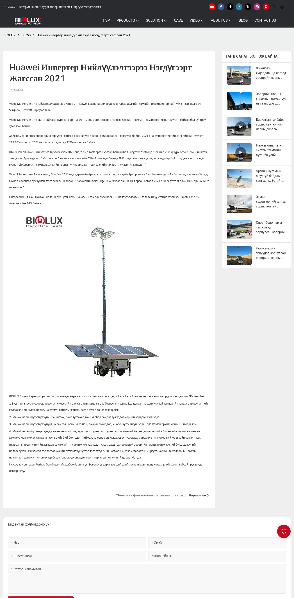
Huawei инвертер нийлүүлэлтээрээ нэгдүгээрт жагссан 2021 (83, 35)
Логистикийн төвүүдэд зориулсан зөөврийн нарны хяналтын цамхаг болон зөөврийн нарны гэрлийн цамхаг (271, 253)
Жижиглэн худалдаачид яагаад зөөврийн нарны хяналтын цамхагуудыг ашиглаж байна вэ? (271, 73)
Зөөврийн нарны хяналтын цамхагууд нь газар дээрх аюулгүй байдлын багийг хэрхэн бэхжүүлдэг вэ (271, 99)
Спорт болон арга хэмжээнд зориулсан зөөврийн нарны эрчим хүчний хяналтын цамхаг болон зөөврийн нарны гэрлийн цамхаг (271, 228)
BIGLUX (9, 35)
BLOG (26, 35)
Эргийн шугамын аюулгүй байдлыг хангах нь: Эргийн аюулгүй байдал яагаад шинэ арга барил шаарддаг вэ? (271, 176)
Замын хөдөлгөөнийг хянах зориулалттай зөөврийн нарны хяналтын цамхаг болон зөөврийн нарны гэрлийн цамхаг (271, 202)
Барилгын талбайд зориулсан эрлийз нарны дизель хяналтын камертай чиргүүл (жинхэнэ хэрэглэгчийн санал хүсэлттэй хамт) (270, 125)
